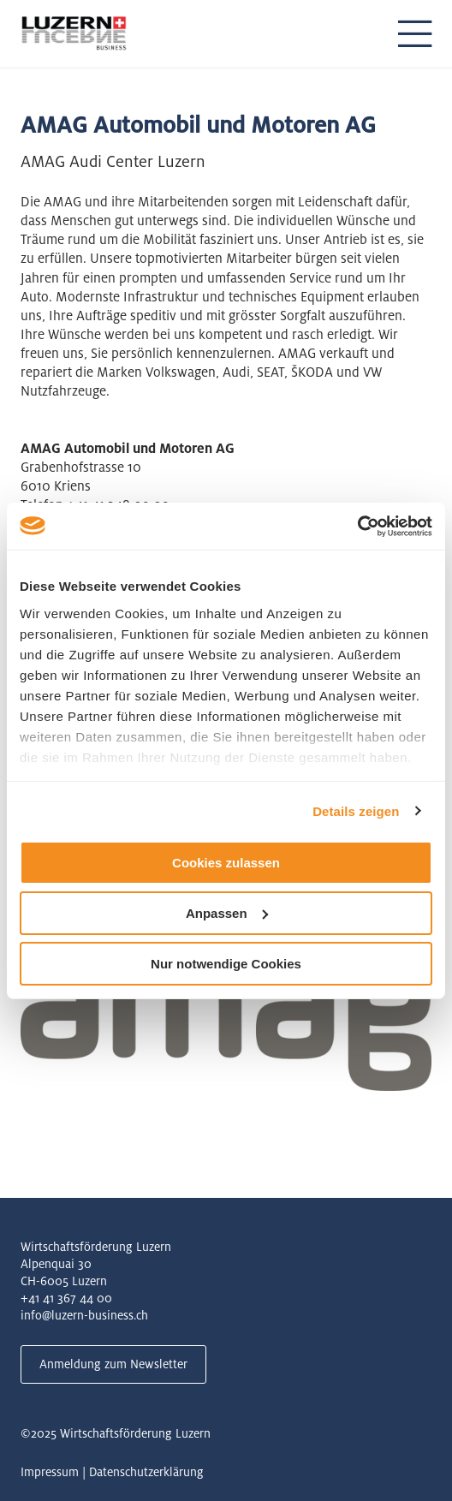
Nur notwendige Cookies (226, 963)
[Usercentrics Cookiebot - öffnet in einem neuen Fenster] (357, 526)
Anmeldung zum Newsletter (113, 1364)
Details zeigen (355, 810)
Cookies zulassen (226, 862)
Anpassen (227, 913)
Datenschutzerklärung (146, 1472)
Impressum (50, 1472)
